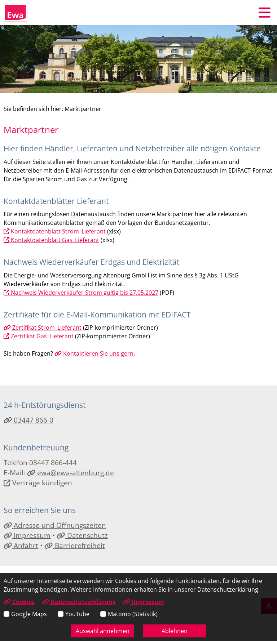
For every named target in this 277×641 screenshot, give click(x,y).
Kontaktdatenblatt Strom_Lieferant (55, 231)
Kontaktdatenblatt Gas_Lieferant (51, 240)
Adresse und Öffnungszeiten (55, 525)
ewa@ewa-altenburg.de (70, 472)
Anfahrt (21, 545)
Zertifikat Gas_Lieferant (39, 336)
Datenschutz (82, 535)
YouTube (77, 614)
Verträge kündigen (38, 482)
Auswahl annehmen (102, 631)
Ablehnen (175, 631)
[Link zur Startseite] (15, 13)
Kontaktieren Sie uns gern (93, 353)
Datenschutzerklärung (79, 602)
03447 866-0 (28, 419)
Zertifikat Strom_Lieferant (43, 327)
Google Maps (29, 614)
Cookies (19, 602)
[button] (264, 13)
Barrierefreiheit (74, 545)
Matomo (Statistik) (133, 614)
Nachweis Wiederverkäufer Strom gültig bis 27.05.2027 (81, 293)
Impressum (27, 535)
